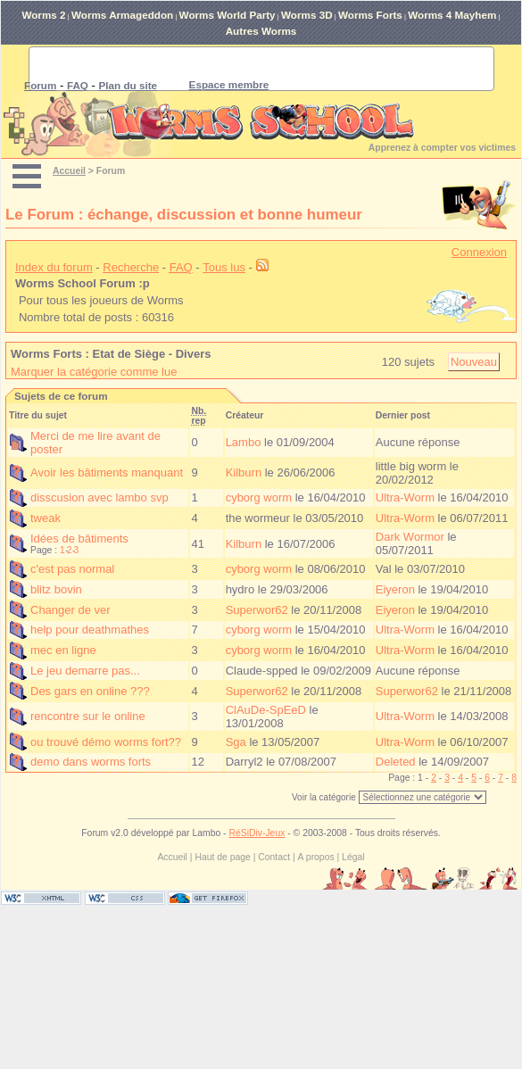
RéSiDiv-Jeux (256, 833)
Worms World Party (227, 15)
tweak (45, 518)
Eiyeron (395, 589)
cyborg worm (259, 497)
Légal (353, 857)
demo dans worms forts (90, 761)
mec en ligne (63, 650)
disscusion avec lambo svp (99, 497)
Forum (40, 85)
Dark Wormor (410, 536)
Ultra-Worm (405, 497)
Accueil (69, 171)
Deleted (396, 761)
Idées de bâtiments (79, 538)
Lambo (243, 442)
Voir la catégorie (324, 797)
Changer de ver (70, 610)
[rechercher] (240, 68)
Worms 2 (43, 15)
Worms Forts (370, 15)
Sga (236, 742)
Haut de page (222, 857)
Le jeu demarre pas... (85, 670)
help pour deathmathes (89, 629)
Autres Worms (261, 31)
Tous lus (224, 267)
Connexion (479, 252)
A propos (316, 857)
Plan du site (128, 85)
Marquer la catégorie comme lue (94, 371)
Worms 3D (307, 15)
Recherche (131, 267)
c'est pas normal (72, 569)
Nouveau (474, 362)
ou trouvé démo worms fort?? (105, 742)
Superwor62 (257, 610)
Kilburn (243, 472)
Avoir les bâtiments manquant (106, 472)
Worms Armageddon (122, 15)
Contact (274, 857)
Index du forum (54, 267)
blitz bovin (56, 589)
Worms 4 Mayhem (452, 15)
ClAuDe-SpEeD (266, 710)
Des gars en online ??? (90, 691)
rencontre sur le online (87, 716)
